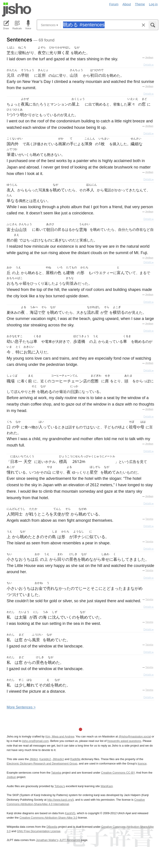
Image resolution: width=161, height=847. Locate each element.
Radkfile (75, 759)
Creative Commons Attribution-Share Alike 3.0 (48, 817)
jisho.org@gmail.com (35, 741)
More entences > (21, 707)
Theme (140, 4)
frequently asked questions (124, 741)
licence (142, 763)
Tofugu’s (59, 786)
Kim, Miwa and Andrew (59, 736)
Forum (114, 4)
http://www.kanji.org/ (60, 799)
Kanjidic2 (45, 759)
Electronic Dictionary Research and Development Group (42, 763)
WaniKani (107, 786)
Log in (153, 4)
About (127, 4)
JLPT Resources (69, 840)
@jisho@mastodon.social (135, 736)
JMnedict (58, 759)
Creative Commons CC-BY (118, 772)
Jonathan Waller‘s (47, 840)
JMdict (34, 759)
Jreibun (149, 57)
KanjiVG (70, 813)
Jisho (16, 9)
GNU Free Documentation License (38, 831)
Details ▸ (148, 64)
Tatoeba (149, 519)
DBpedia (51, 826)
